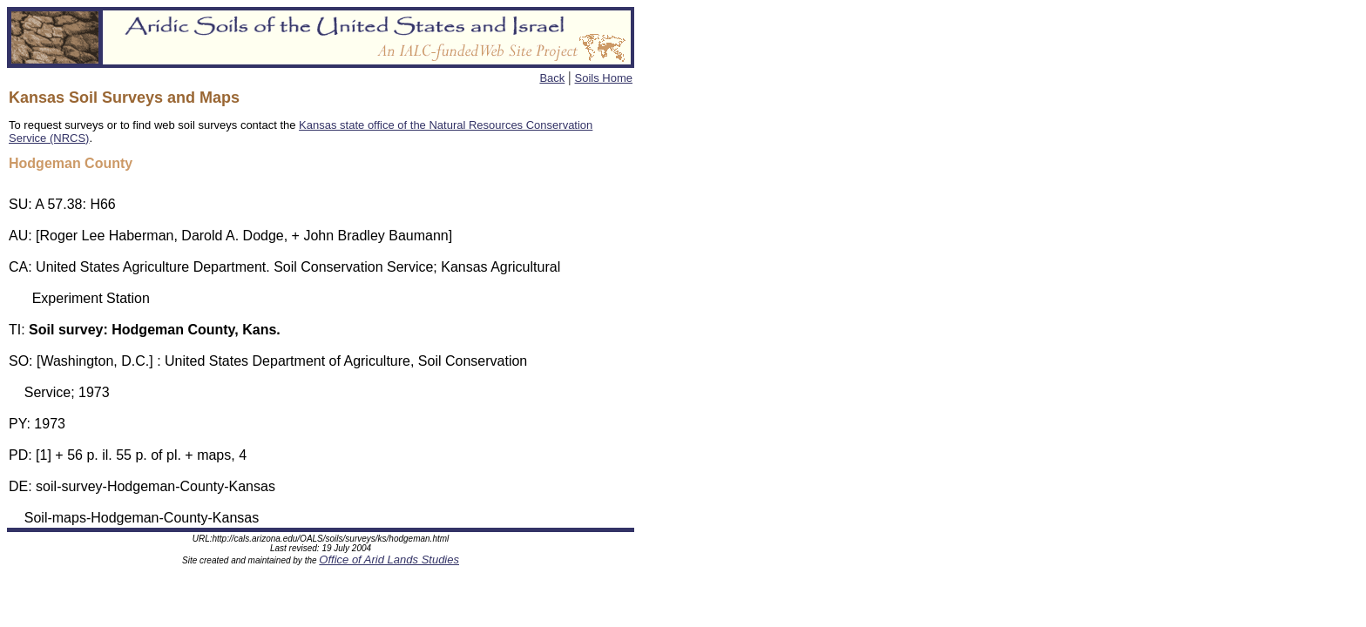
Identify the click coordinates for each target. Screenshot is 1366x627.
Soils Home (603, 77)
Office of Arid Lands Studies (389, 562)
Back (552, 77)
